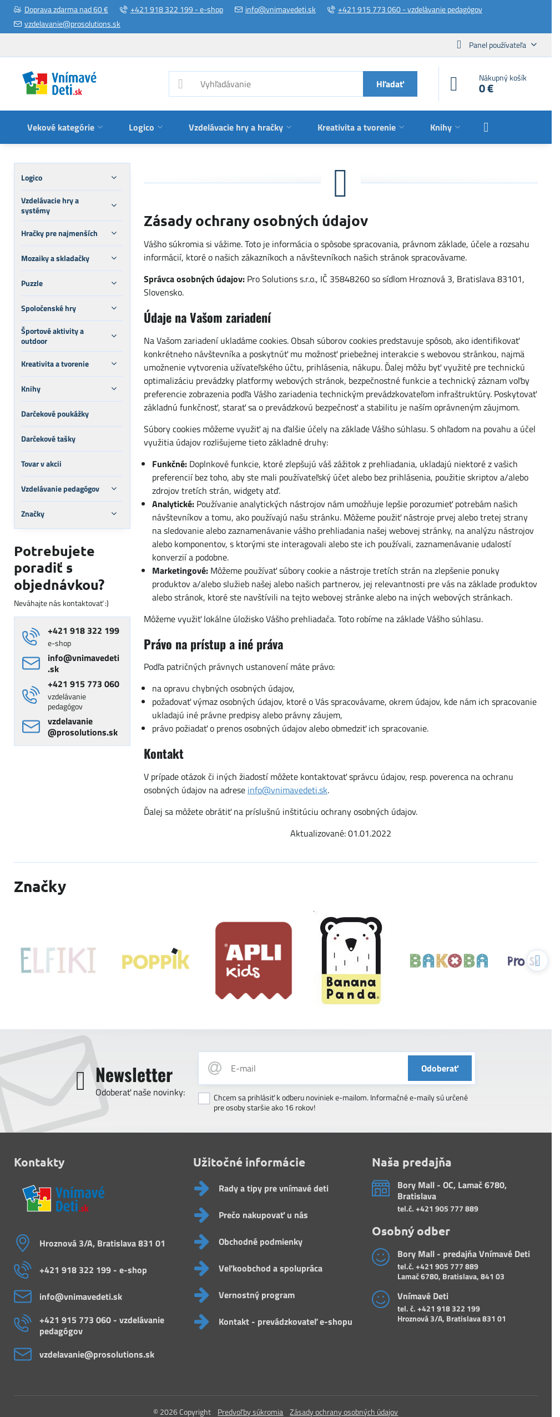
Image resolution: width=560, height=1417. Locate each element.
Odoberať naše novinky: (140, 1092)
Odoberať (439, 1068)
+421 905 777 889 (447, 1208)
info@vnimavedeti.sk (287, 790)
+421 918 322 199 (448, 1308)
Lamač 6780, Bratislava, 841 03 (450, 1276)
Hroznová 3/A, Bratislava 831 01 (451, 1318)
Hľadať (390, 84)
